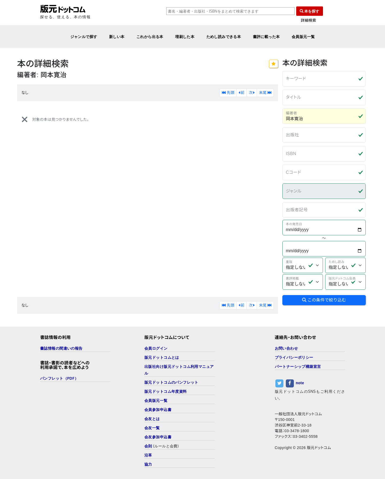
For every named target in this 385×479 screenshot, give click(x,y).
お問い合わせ (286, 348)
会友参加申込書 (157, 437)
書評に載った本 (266, 36)
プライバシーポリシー (294, 357)
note (300, 383)
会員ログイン (156, 348)
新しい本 (117, 36)
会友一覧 (152, 427)
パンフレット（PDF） (59, 378)
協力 (148, 464)
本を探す (309, 11)
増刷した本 (184, 36)
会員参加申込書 (157, 409)
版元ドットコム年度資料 (165, 391)
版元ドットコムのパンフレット (171, 382)
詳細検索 (308, 20)
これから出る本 (149, 36)
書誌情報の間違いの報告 (61, 348)
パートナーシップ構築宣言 (298, 366)
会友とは (152, 418)
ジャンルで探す (83, 36)
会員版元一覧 (303, 36)
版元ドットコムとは (161, 357)
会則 (148, 446)
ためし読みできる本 (223, 36)
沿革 (148, 455)
